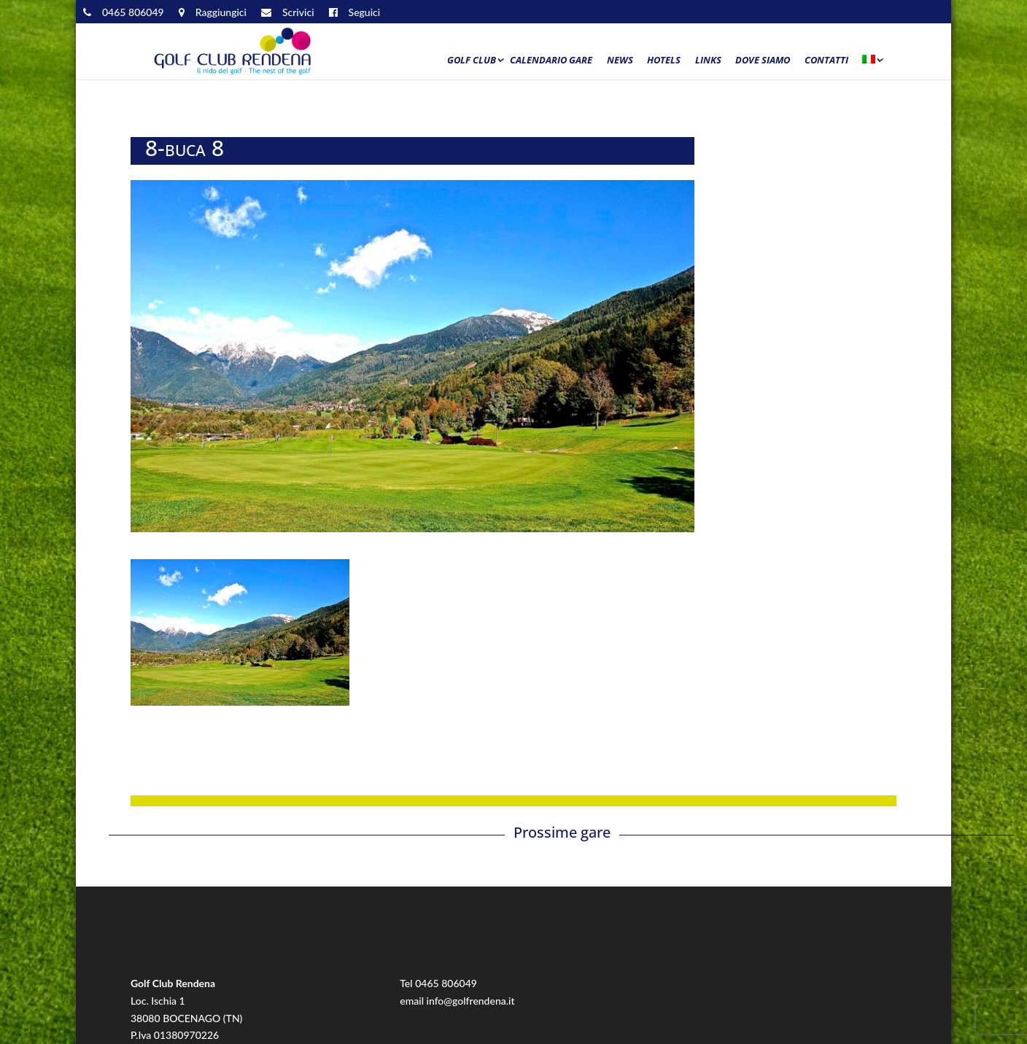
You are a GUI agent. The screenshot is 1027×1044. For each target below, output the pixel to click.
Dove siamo (762, 60)
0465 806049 (446, 983)
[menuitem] (871, 63)
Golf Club (471, 60)
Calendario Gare (551, 60)
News (620, 60)
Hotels (664, 60)
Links (708, 60)
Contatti (826, 60)
